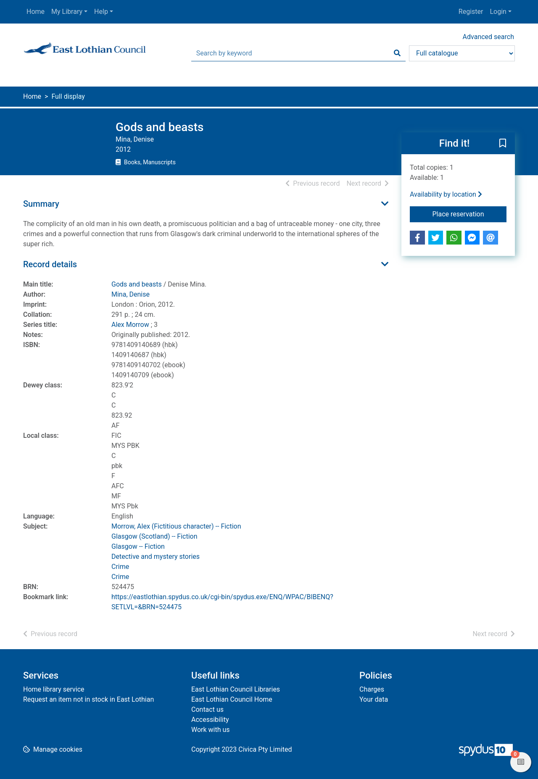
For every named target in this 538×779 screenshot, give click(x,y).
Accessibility (210, 720)
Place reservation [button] (470, 213)
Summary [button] (41, 204)
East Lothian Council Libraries (235, 689)
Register (471, 12)
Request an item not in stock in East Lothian (88, 699)
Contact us (207, 709)
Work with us (210, 730)
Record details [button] (50, 264)
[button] (502, 143)
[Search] (397, 53)
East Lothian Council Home (231, 699)
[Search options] (462, 53)
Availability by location (446, 194)
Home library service (53, 689)
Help (101, 12)
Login (498, 12)
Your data (373, 699)
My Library (66, 12)
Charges (371, 689)
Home (35, 12)
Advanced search (488, 37)
